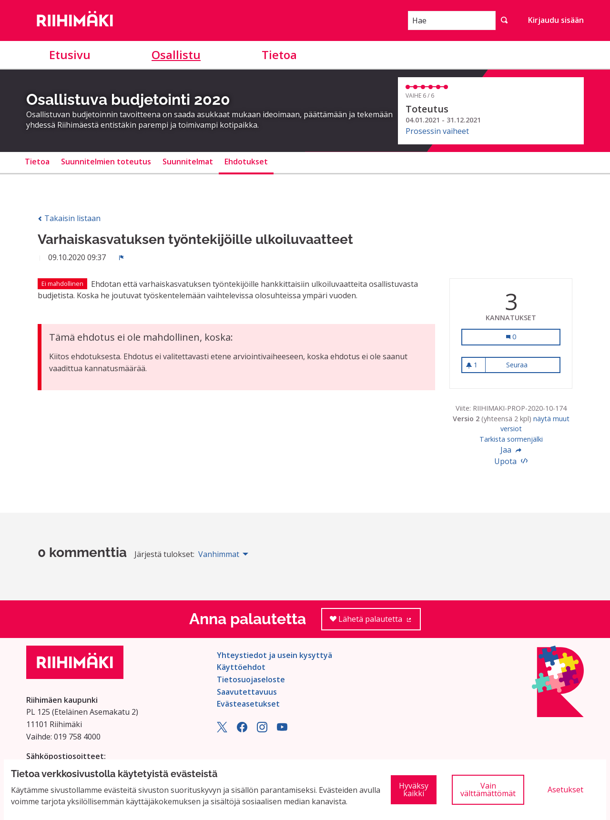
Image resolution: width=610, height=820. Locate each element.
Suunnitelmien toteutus (106, 161)
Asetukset (565, 789)
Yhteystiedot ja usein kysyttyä (274, 655)
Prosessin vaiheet (437, 131)
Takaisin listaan (69, 218)
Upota (511, 461)
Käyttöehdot (241, 667)
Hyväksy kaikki (413, 789)
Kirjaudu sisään (556, 20)
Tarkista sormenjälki (511, 439)
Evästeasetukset (248, 704)
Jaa (510, 450)
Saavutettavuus (247, 692)
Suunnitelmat (188, 161)
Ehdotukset (246, 161)
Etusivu (70, 54)
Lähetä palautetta (375, 622)
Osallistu (176, 54)
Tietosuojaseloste (251, 679)
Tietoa (279, 54)
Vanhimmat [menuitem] (218, 554)
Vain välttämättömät (488, 789)
